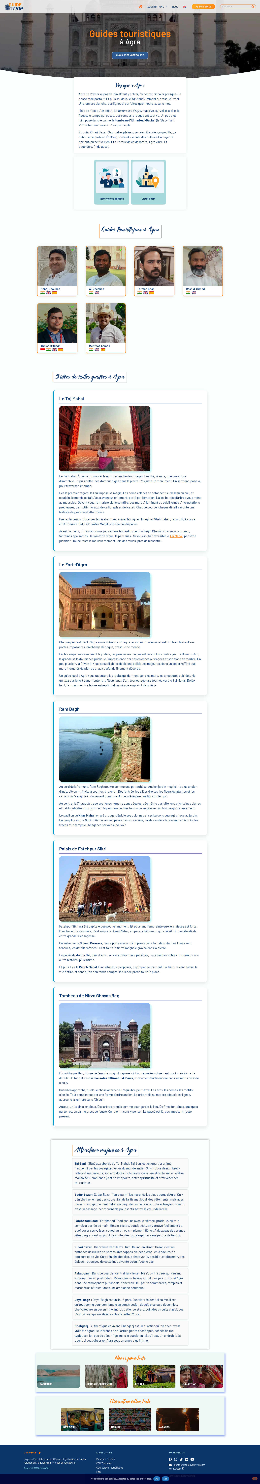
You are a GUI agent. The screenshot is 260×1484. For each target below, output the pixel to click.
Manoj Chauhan (50, 289)
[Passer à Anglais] (182, 7)
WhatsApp (176, 1468)
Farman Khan (146, 289)
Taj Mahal (176, 536)
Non (165, 1479)
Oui (157, 1479)
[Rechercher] (253, 6)
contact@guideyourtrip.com (189, 1464)
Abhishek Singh (50, 346)
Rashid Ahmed (195, 289)
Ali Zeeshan (96, 289)
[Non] (255, 1478)
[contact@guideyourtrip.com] (170, 1464)
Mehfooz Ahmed (99, 346)
